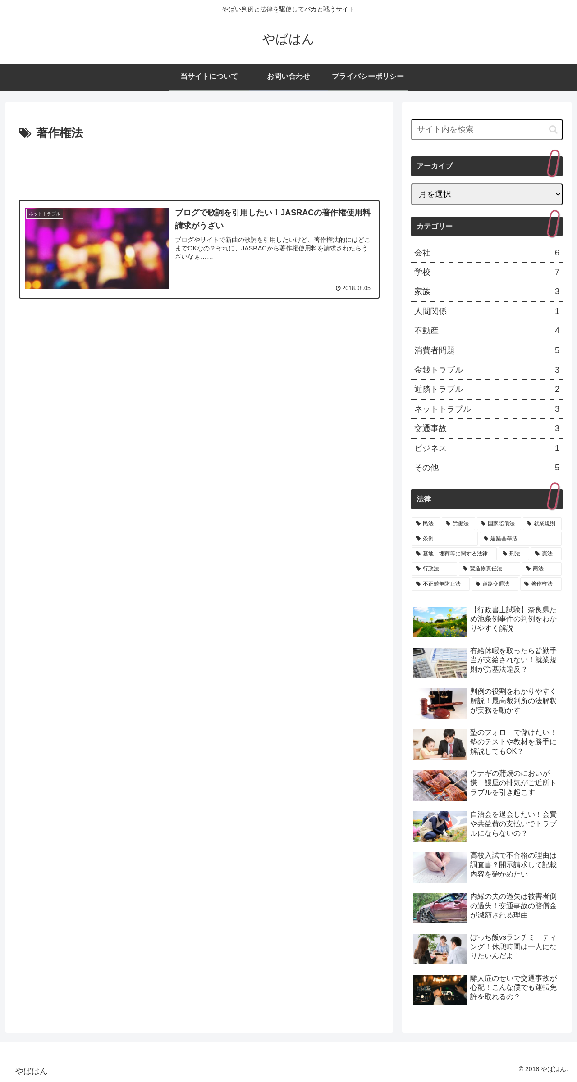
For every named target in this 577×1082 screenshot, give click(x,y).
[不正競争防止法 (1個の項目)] (441, 584)
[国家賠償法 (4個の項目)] (499, 524)
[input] (487, 129)
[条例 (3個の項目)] (445, 539)
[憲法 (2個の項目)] (546, 554)
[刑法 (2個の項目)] (514, 554)
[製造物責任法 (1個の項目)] (489, 569)
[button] (553, 129)
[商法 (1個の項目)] (542, 569)
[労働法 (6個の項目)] (458, 524)
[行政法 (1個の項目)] (434, 569)
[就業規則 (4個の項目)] (542, 524)
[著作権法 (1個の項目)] (541, 584)
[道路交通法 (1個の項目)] (495, 584)
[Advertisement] (199, 168)
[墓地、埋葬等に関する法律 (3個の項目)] (454, 554)
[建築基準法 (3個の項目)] (521, 539)
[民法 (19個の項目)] (426, 524)
